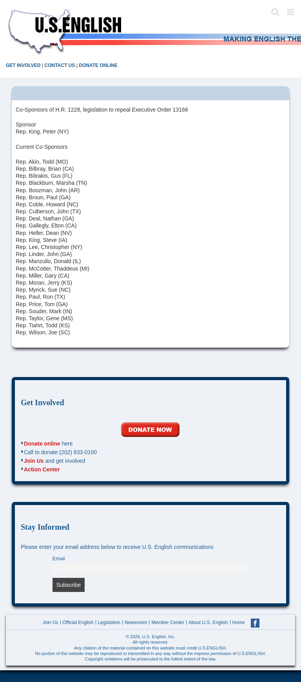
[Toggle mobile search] (275, 12)
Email (59, 558)
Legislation (109, 622)
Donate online (42, 443)
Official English (78, 622)
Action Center (42, 469)
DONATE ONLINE (98, 65)
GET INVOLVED (23, 65)
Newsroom (136, 622)
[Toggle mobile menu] (291, 12)
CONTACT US (59, 65)
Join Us (34, 461)
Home (238, 622)
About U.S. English (208, 622)
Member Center (167, 622)
